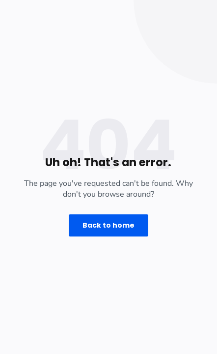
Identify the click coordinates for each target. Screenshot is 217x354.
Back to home (108, 225)
